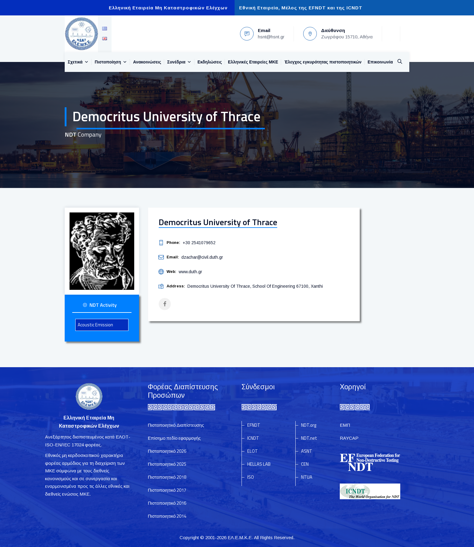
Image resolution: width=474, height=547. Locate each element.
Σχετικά (78, 62)
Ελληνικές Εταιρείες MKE (253, 62)
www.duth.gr (190, 271)
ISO (250, 477)
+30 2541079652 (199, 242)
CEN (305, 464)
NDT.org (308, 425)
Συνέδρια (179, 62)
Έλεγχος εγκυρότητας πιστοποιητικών (323, 62)
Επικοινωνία (380, 62)
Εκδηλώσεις (209, 62)
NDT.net (309, 438)
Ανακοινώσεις (147, 62)
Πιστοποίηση (111, 62)
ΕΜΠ (345, 425)
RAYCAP (349, 438)
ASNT (306, 451)
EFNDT (253, 425)
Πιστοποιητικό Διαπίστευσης (176, 425)
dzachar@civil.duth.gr (202, 257)
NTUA (306, 477)
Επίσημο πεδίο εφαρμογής (174, 438)
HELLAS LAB (259, 464)
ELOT (252, 451)
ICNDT (253, 438)
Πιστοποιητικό (167, 451)
